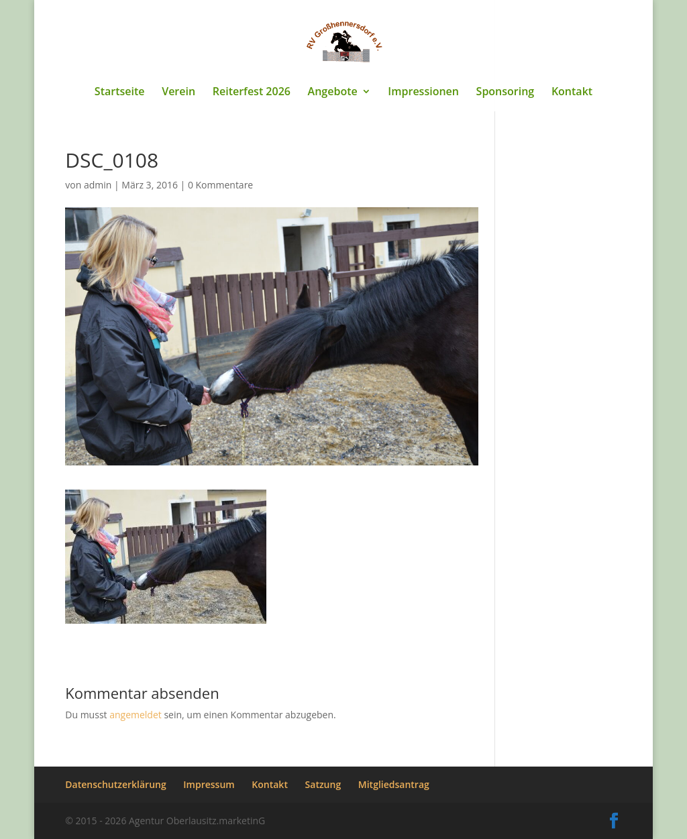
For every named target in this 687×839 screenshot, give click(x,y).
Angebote (333, 93)
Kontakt (571, 93)
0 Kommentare (220, 184)
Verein (178, 93)
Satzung (323, 784)
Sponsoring (505, 93)
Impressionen (423, 93)
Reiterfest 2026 (251, 93)
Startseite (120, 93)
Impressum (208, 784)
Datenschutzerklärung (115, 784)
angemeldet (135, 714)
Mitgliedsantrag (393, 784)
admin (97, 184)
